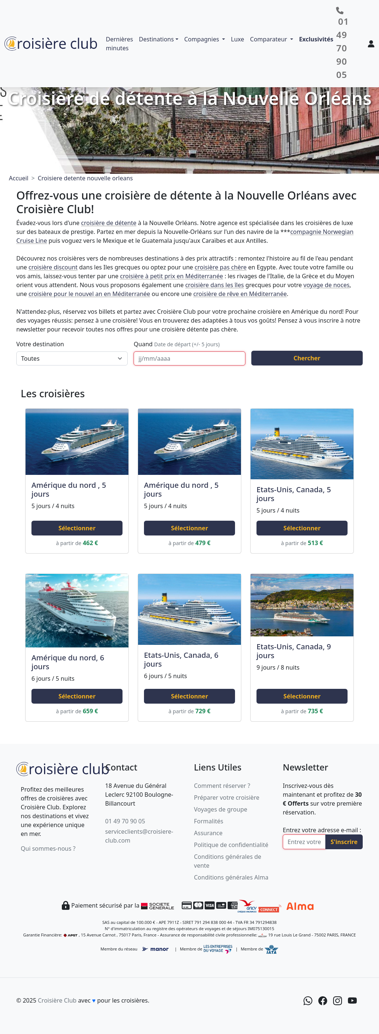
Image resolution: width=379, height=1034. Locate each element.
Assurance (208, 833)
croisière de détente (108, 223)
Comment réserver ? (222, 786)
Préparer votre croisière (226, 797)
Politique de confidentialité (231, 845)
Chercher (307, 358)
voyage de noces (326, 285)
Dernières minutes (119, 43)
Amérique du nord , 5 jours (68, 489)
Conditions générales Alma (231, 877)
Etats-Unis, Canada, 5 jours (293, 493)
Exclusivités (316, 39)
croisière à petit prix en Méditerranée (171, 276)
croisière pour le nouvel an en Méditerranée (89, 294)
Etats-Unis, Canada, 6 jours (181, 659)
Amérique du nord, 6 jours (67, 662)
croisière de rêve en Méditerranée (240, 294)
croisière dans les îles (214, 285)
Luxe (237, 39)
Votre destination (40, 344)
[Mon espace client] (371, 43)
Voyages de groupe (220, 809)
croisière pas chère (221, 267)
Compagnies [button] (202, 39)
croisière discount (53, 267)
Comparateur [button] (269, 39)
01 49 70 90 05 (125, 821)
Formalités (208, 821)
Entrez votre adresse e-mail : (322, 830)
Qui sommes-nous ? (48, 848)
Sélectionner (76, 528)
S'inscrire (344, 842)
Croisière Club (57, 1000)
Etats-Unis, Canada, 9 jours (293, 651)
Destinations (156, 39)
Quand (176, 344)
